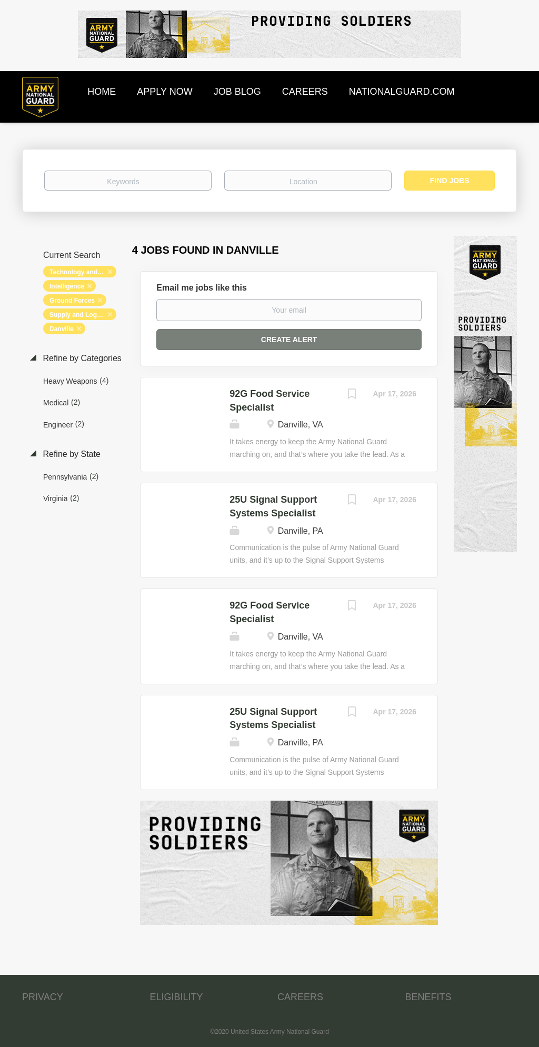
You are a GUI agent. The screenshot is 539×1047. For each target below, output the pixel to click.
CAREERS (300, 997)
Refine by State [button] (71, 454)
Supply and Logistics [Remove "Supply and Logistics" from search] (81, 314)
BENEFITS (428, 997)
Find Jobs (450, 180)
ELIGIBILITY (176, 997)
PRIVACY (42, 997)
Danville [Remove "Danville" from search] (61, 329)
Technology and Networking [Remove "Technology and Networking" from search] (82, 272)
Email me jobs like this (201, 287)
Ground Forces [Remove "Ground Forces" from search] (72, 300)
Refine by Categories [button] (81, 358)
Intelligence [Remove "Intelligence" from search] (66, 286)
